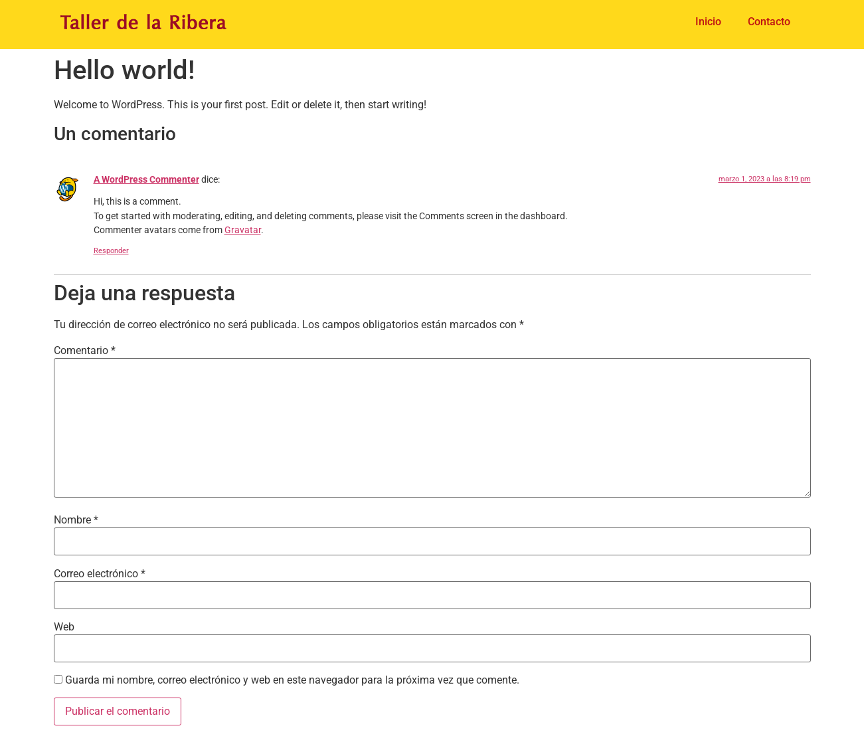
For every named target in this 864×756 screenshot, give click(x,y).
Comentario (85, 350)
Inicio (708, 21)
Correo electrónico (99, 574)
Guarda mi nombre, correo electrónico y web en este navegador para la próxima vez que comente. (292, 680)
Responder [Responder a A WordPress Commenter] (111, 250)
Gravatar (242, 230)
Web (64, 627)
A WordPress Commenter (146, 179)
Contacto (769, 21)
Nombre (76, 520)
